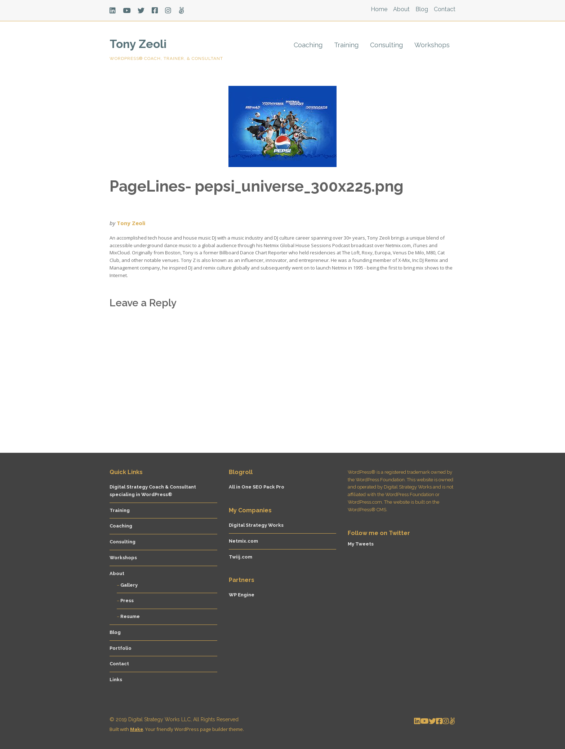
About (401, 9)
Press (127, 600)
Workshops (432, 45)
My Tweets (361, 544)
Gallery (129, 585)
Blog (421, 9)
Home (379, 9)
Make (136, 729)
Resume (130, 616)
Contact (444, 9)
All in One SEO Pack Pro (256, 487)
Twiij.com (240, 557)
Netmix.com (243, 541)
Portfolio (121, 648)
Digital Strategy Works (256, 525)
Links (116, 679)
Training (346, 45)
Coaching (308, 45)
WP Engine (241, 594)
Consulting (386, 45)
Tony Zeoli (138, 44)
